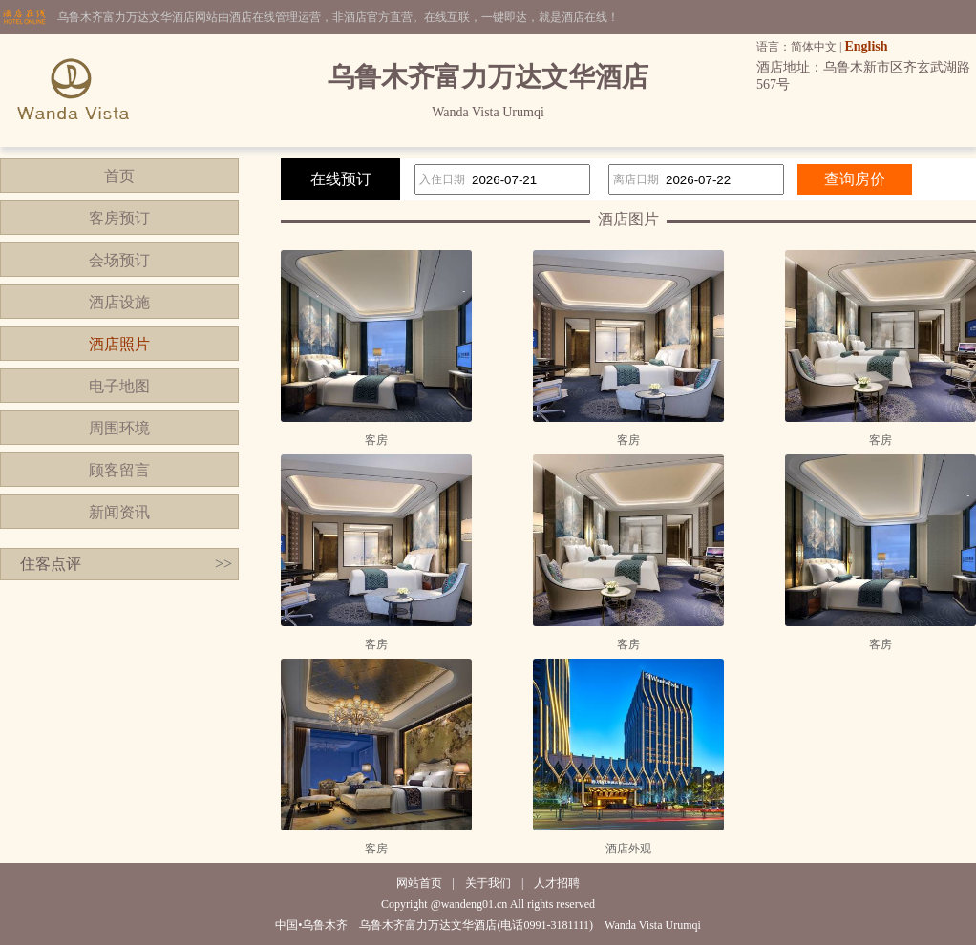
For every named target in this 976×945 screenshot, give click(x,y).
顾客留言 (119, 470)
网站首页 (419, 883)
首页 (119, 176)
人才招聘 (557, 883)
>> (223, 564)
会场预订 (119, 260)
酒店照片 (119, 344)
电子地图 (119, 386)
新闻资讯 (119, 512)
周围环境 (119, 428)
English (865, 46)
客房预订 (119, 218)
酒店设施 (119, 302)
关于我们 (488, 883)
